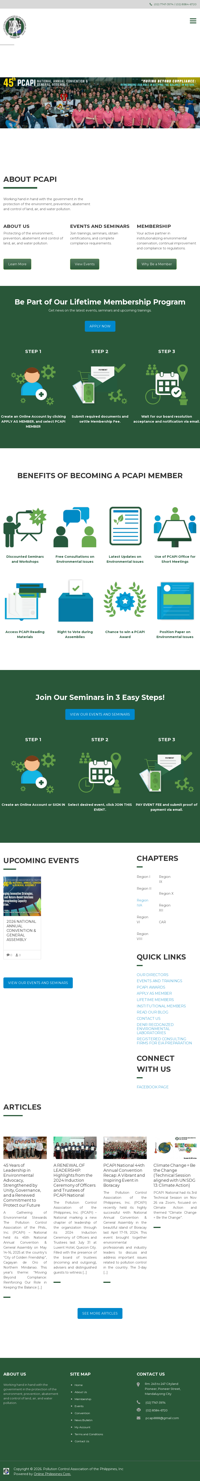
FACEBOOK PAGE (152, 1087)
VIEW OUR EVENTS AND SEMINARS (100, 714)
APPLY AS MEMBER (154, 993)
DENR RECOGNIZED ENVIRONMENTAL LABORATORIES (155, 1029)
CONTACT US (149, 1018)
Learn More (17, 264)
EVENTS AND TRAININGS (159, 981)
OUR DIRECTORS (152, 975)
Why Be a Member (156, 264)
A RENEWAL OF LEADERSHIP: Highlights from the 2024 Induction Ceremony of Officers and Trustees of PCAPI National (75, 1180)
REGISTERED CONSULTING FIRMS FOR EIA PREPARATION (164, 1041)
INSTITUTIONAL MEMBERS (161, 1006)
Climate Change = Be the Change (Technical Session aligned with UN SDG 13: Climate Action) (174, 1175)
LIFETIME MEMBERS (155, 1000)
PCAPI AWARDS (151, 987)
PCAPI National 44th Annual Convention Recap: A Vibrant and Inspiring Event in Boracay (124, 1175)
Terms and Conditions (89, 1434)
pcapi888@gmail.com (162, 1418)
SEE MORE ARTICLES (100, 1313)
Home (79, 1385)
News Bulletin (84, 1420)
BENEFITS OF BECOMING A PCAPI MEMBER (100, 475)
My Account (82, 1427)
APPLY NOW (100, 326)
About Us (81, 1392)
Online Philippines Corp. (52, 1474)
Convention (82, 1413)
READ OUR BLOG (152, 1012)
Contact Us (82, 1441)
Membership (83, 1399)
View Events (85, 264)
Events (79, 1406)
